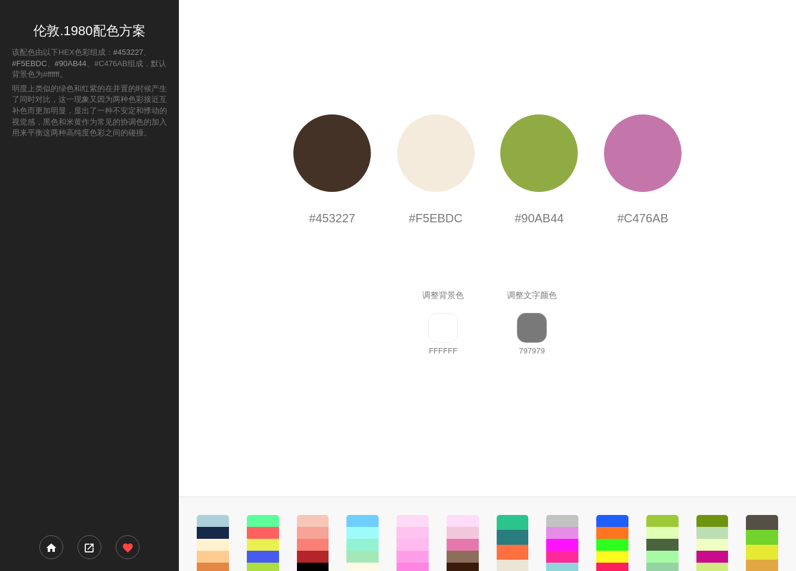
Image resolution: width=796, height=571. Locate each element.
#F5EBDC (29, 63)
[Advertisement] (89, 335)
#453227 (128, 52)
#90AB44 (71, 63)
